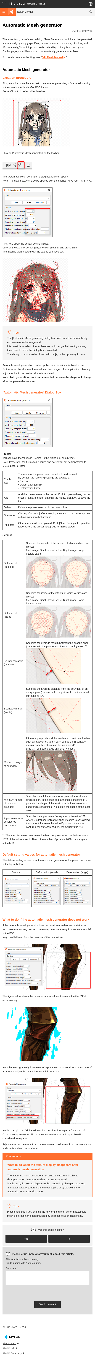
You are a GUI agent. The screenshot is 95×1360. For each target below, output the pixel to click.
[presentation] (29, 1292)
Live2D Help (9, 1348)
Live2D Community (12, 1353)
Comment (12, 1268)
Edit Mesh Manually (53, 57)
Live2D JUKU (9, 1343)
